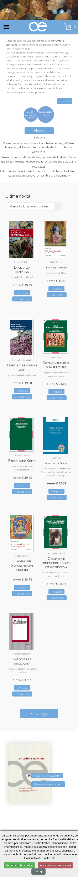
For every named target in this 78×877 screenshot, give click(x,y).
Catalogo (39, 713)
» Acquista (22, 293)
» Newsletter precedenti (48, 784)
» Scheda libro (22, 299)
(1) (70, 27)
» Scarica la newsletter (47, 776)
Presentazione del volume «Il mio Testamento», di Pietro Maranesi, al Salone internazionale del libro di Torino (38, 145)
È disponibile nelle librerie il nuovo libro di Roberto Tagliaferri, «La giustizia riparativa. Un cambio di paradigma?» (38, 173)
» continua (64, 101)
